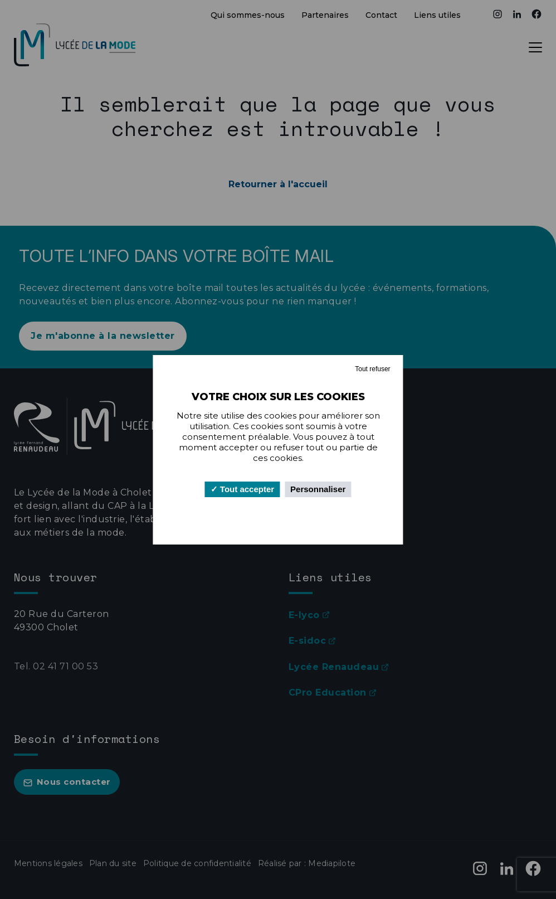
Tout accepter (242, 489)
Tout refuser (372, 369)
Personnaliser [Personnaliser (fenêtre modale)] (317, 489)
